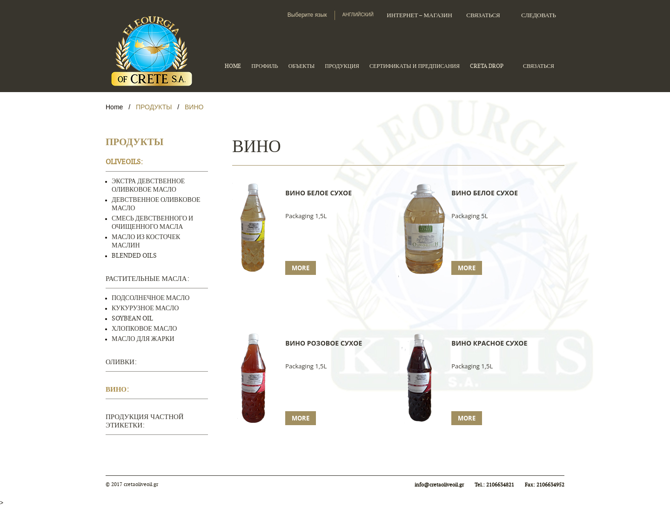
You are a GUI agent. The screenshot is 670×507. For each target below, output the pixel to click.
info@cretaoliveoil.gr (439, 485)
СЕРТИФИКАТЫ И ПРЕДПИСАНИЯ (414, 66)
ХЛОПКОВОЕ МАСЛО (144, 329)
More (300, 268)
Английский (358, 14)
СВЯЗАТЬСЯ (483, 15)
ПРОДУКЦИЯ (342, 66)
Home (115, 107)
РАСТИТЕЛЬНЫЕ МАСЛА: (147, 279)
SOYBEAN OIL (132, 318)
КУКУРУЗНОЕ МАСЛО (145, 308)
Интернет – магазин (419, 15)
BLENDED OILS (134, 256)
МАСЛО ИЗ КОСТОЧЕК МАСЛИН (146, 241)
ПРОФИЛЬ (264, 66)
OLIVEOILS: (124, 162)
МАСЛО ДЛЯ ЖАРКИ (143, 339)
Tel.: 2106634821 (495, 485)
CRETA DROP (486, 66)
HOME (233, 66)
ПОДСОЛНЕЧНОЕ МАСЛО (150, 298)
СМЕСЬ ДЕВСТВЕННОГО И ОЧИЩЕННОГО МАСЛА (152, 222)
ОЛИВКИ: (121, 362)
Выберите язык (307, 15)
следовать (538, 15)
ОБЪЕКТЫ (301, 66)
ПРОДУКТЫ (154, 107)
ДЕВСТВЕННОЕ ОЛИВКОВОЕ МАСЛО (156, 204)
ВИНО (194, 107)
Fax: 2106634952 (544, 485)
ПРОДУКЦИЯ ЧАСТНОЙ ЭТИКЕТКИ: (145, 421)
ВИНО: (117, 390)
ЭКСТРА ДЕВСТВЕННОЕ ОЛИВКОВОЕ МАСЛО (148, 185)
